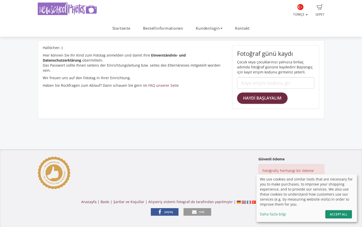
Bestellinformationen (163, 28)
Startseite (121, 28)
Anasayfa (89, 201)
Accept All (338, 214)
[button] (164, 212)
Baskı (105, 201)
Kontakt (242, 28)
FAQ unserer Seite (163, 85)
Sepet (319, 10)
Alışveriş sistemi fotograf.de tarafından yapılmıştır (190, 201)
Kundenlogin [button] (209, 28)
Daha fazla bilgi (273, 214)
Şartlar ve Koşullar (128, 201)
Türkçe (300, 10)
